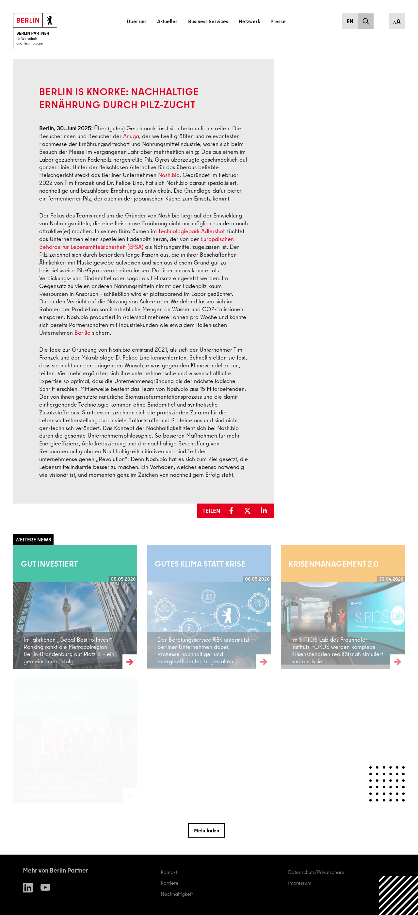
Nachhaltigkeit (177, 893)
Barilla (82, 333)
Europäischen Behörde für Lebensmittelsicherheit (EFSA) (136, 243)
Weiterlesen (26, 606)
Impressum (299, 882)
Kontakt (169, 871)
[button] (233, 511)
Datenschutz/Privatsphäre (316, 871)
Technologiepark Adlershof (191, 231)
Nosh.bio (169, 175)
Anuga (131, 136)
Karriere (170, 882)
